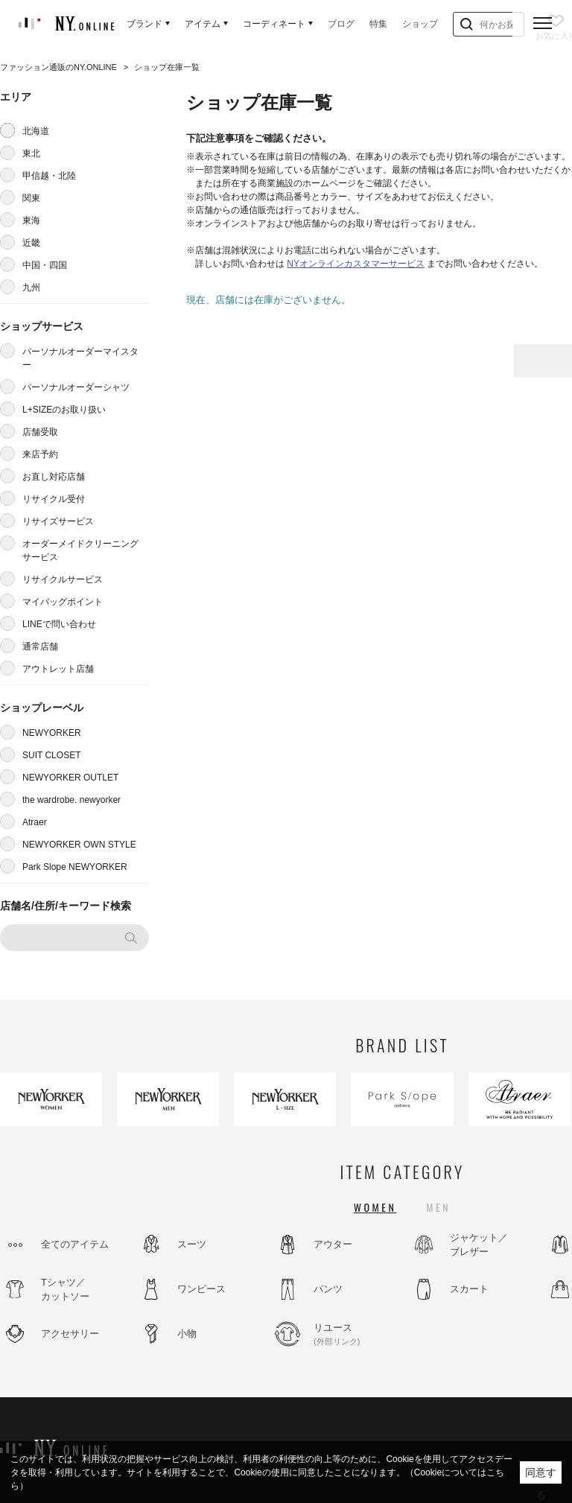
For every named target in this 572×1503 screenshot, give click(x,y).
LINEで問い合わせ (59, 624)
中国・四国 (44, 265)
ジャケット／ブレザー (479, 1245)
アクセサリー (70, 1333)
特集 (378, 24)
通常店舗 (40, 646)
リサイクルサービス (62, 579)
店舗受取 (40, 432)
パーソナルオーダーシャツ (76, 387)
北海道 (35, 131)
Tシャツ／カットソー (65, 1290)
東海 (31, 220)
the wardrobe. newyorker (71, 800)
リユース (354, 1334)
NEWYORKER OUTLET (70, 777)
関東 (31, 198)
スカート (469, 1288)
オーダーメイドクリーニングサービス (80, 550)
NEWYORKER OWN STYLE (79, 844)
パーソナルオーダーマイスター (80, 358)
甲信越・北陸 (49, 176)
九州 (31, 287)
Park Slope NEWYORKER (74, 867)
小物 (187, 1333)
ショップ (420, 24)
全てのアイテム (75, 1244)
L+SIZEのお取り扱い (64, 409)
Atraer (34, 822)
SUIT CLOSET (51, 755)
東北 (31, 153)
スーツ (191, 1244)
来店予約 (40, 454)
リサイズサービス (58, 521)
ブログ (341, 24)
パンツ (328, 1288)
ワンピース (201, 1288)
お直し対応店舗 (53, 476)
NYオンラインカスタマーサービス (356, 263)
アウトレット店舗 (58, 669)
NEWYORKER (51, 733)
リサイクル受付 (53, 499)
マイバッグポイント (62, 602)
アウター (333, 1244)
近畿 (31, 243)
